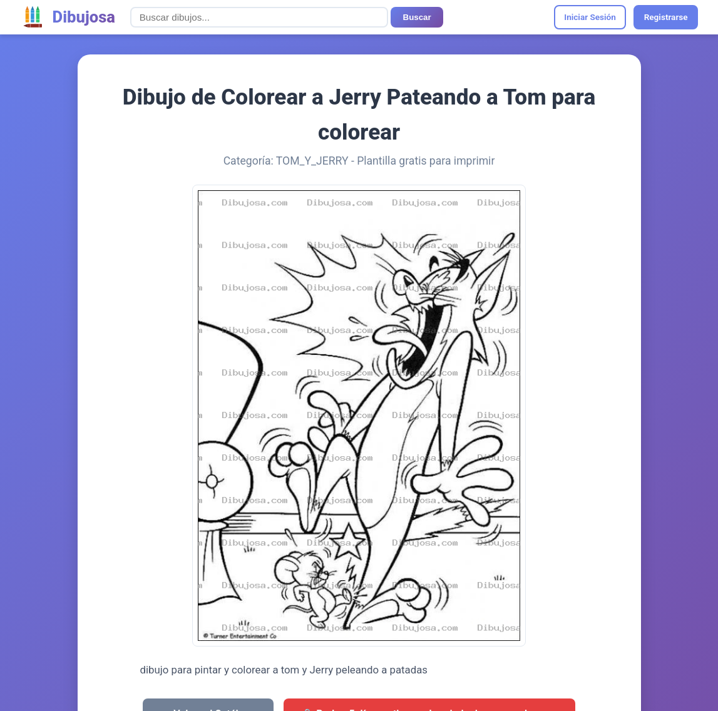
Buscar (417, 17)
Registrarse (666, 17)
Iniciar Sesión (590, 17)
